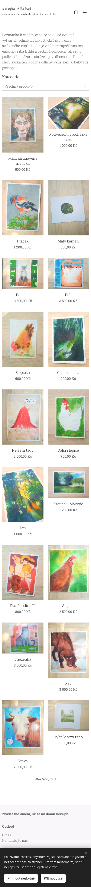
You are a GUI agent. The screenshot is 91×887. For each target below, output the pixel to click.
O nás (6, 835)
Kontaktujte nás (15, 840)
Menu (85, 12)
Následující (44, 779)
